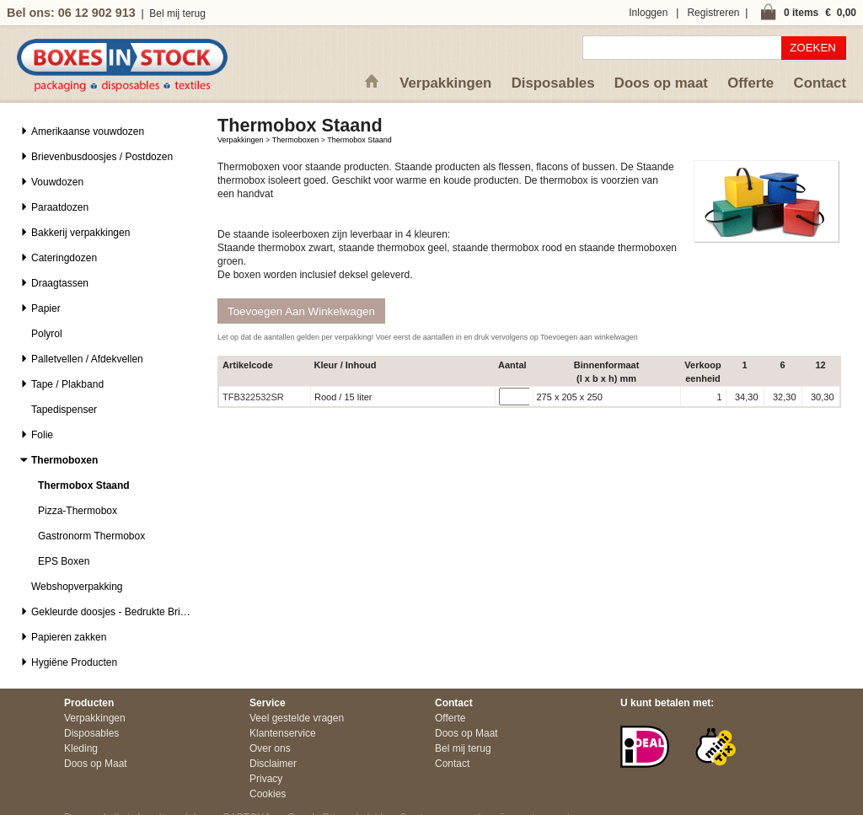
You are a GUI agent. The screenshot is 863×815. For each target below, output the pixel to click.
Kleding (81, 748)
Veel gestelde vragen (296, 718)
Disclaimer (273, 763)
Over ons (270, 748)
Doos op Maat (95, 763)
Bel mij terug (177, 13)
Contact (820, 83)
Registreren (713, 13)
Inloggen (648, 13)
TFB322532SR (253, 397)
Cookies (267, 794)
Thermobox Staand (359, 140)
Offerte (750, 83)
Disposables (553, 83)
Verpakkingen (445, 83)
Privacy (265, 779)
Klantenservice (282, 733)
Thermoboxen (295, 140)
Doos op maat (661, 83)
